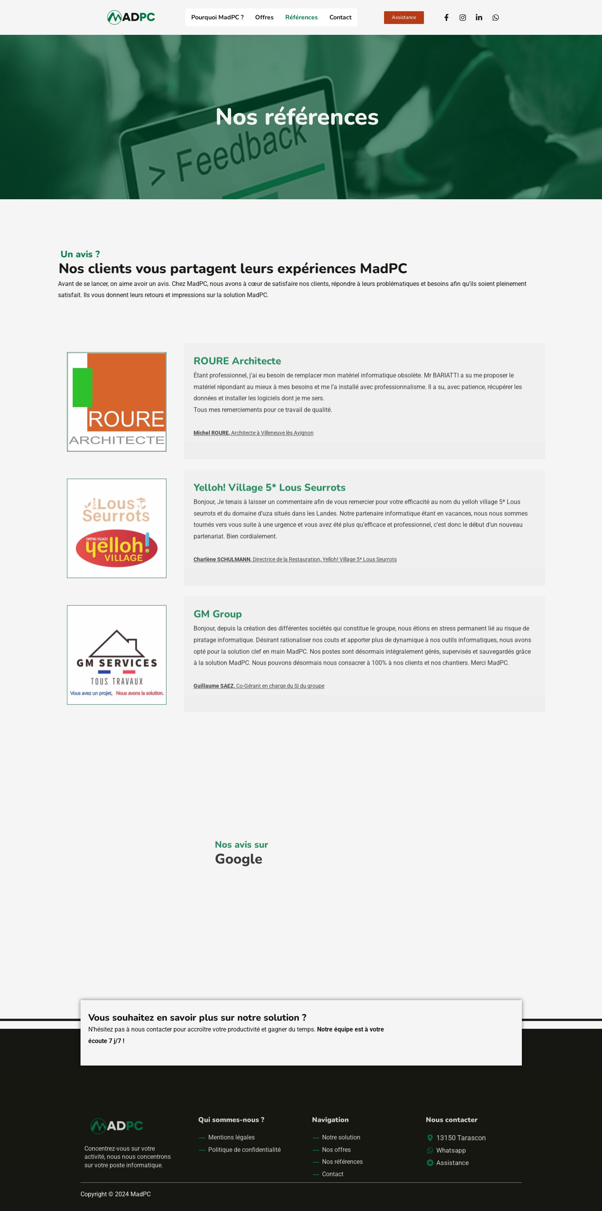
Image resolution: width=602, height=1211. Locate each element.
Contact (340, 17)
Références (301, 17)
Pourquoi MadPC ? (217, 17)
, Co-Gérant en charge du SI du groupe (259, 738)
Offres (264, 17)
